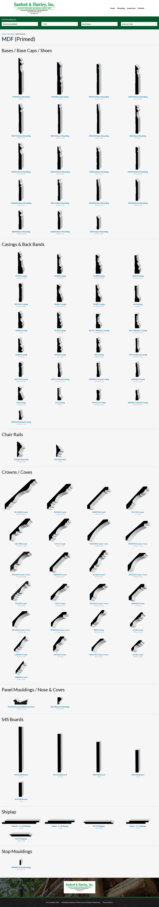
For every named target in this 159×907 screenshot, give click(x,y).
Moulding (121, 8)
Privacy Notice (108, 902)
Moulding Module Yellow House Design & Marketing (81, 902)
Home (112, 8)
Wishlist (141, 8)
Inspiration (131, 8)
